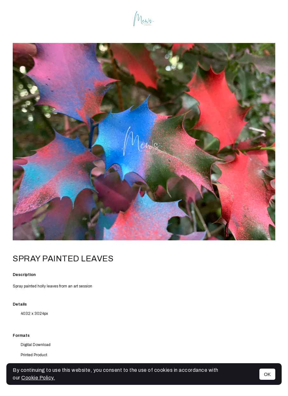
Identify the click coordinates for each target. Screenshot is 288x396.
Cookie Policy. (38, 377)
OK (267, 374)
